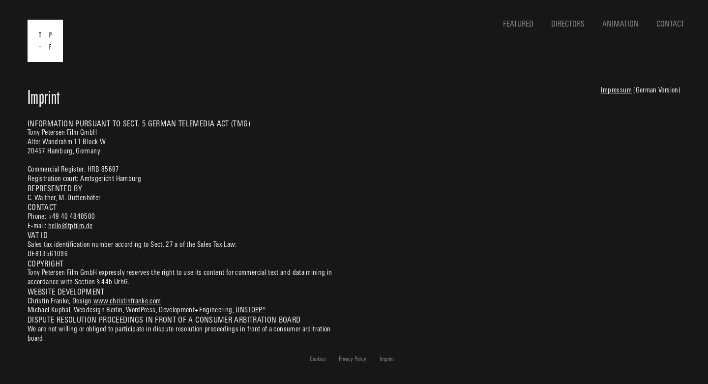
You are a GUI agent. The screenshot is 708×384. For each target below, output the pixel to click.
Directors (568, 25)
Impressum (616, 90)
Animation (620, 25)
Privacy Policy (352, 359)
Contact (670, 25)
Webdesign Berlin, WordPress (115, 310)
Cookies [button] (317, 359)
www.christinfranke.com (127, 301)
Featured (518, 25)
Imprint (387, 359)
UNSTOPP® (251, 310)
